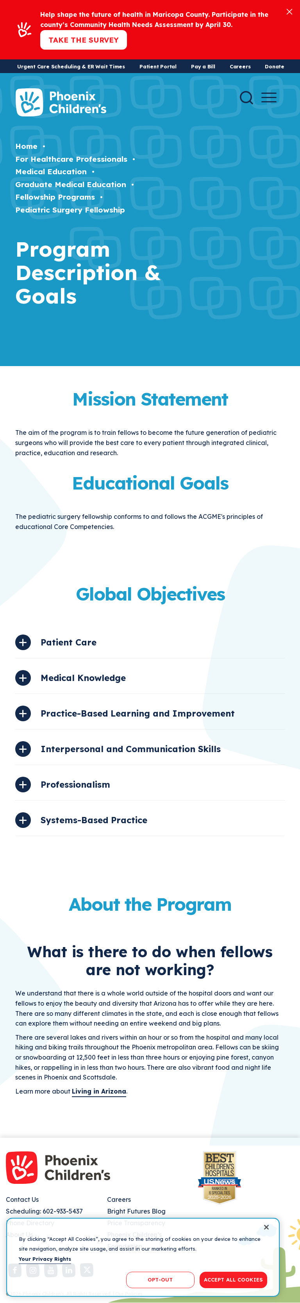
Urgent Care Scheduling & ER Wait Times (71, 66)
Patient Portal (158, 66)
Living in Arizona (99, 1091)
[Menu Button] (269, 97)
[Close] (289, 11)
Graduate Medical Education (70, 184)
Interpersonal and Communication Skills (131, 749)
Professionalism (75, 784)
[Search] (246, 98)
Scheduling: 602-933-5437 (44, 1211)
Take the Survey (83, 40)
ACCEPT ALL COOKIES (233, 1279)
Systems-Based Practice (94, 820)
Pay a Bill (203, 66)
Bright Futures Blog (136, 1211)
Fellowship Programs (55, 197)
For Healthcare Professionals (71, 159)
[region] (143, 1257)
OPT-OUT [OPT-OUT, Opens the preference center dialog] (160, 1279)
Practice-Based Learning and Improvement (138, 713)
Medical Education (51, 171)
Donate (274, 66)
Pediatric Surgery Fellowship (70, 209)
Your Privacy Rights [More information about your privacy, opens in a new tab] (45, 1259)
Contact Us (22, 1199)
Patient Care (68, 642)
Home (26, 146)
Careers (240, 66)
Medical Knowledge (83, 677)
